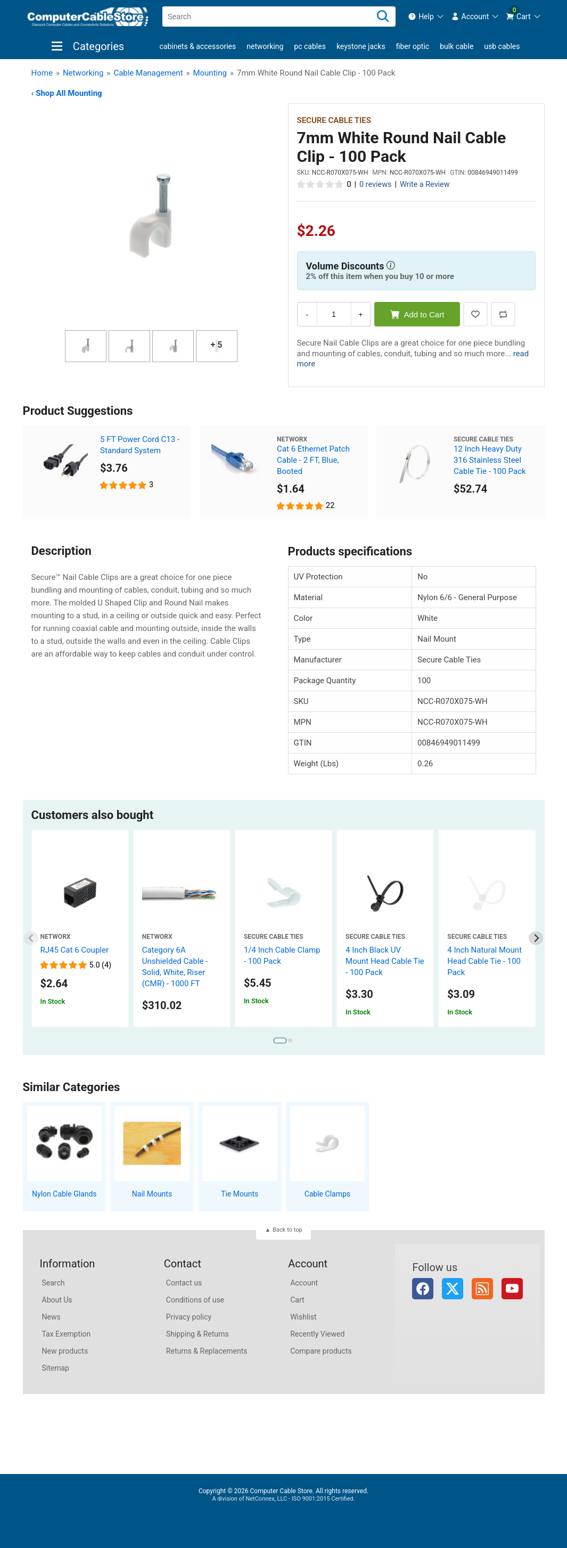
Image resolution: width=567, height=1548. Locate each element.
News (51, 1317)
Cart (297, 1300)
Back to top (287, 1229)
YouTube (512, 1288)
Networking (264, 46)
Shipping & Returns (197, 1334)
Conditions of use (195, 1300)
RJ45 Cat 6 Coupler (74, 950)
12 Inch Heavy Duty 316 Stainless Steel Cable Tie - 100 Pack (490, 460)
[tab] (279, 1041)
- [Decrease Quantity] (307, 314)
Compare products (321, 1351)
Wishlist (303, 1317)
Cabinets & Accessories (198, 46)
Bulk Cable (456, 46)
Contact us (184, 1283)
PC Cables (310, 46)
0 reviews (375, 184)
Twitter (452, 1288)
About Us (57, 1300)
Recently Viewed (317, 1334)
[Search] (383, 16)
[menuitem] (426, 16)
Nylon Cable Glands (64, 1194)
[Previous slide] (31, 938)
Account (304, 1283)
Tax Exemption (66, 1334)
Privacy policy (188, 1317)
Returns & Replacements (207, 1351)
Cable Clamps (327, 1194)
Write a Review (425, 184)
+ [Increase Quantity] (361, 314)
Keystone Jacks (360, 46)
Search (53, 1283)
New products (65, 1351)
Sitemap (55, 1368)
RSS (482, 1288)
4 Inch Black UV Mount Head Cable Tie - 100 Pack (385, 961)
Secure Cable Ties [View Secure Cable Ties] (334, 120)
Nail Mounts (152, 1194)
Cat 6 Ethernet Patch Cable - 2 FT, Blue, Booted (313, 460)
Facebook (422, 1288)
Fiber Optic (412, 46)
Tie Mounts (239, 1194)
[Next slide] (536, 938)
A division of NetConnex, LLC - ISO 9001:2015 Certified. (283, 1498)
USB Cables (502, 46)
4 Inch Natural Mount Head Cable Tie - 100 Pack (484, 961)
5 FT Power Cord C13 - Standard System (139, 445)
